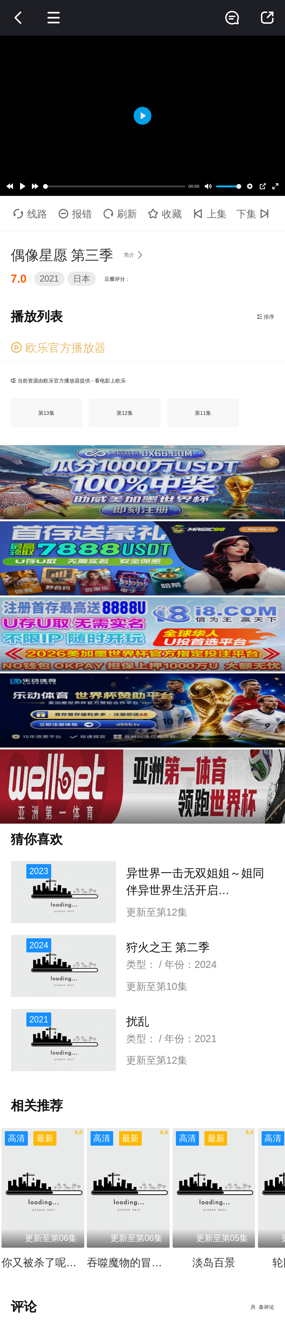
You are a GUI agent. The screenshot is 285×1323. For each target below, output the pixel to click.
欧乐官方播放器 (58, 347)
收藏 (165, 214)
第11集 (203, 413)
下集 (254, 214)
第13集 (46, 413)
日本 (81, 278)
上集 (210, 214)
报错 (75, 214)
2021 (49, 278)
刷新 (120, 214)
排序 (265, 317)
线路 (30, 214)
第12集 (125, 413)
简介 (135, 255)
